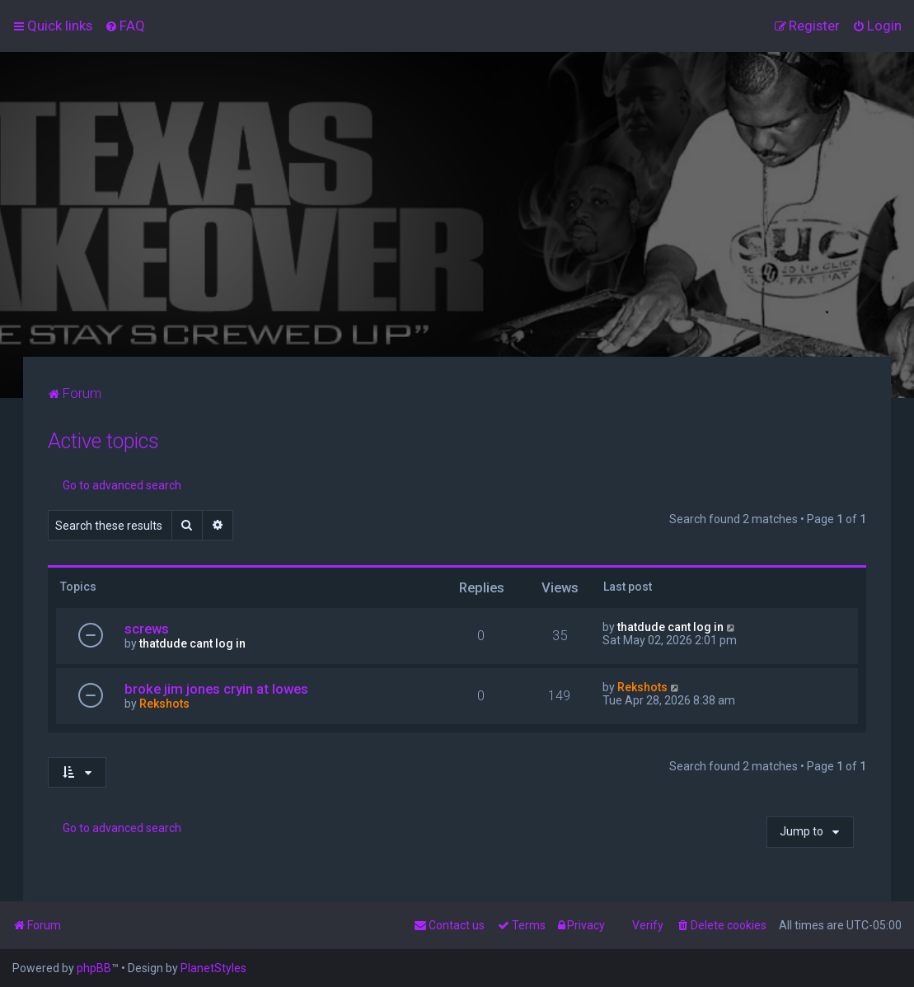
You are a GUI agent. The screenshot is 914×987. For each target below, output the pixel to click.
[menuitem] (125, 25)
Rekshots (164, 703)
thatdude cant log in (192, 643)
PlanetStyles (213, 968)
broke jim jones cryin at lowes (216, 689)
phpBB (94, 968)
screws (146, 628)
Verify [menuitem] (647, 925)
